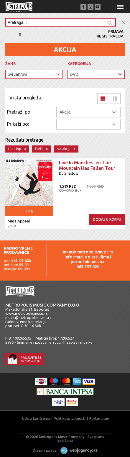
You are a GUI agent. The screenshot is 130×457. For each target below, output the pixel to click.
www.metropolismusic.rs (26, 313)
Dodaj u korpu (107, 219)
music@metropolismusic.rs (28, 317)
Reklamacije (99, 418)
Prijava (116, 31)
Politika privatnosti (69, 418)
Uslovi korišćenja (36, 418)
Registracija (110, 36)
